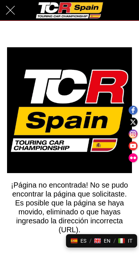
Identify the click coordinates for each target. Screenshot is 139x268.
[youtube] (133, 145)
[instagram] (133, 134)
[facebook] (133, 110)
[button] (78, 240)
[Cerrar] (10, 10)
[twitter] (133, 122)
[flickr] (133, 157)
